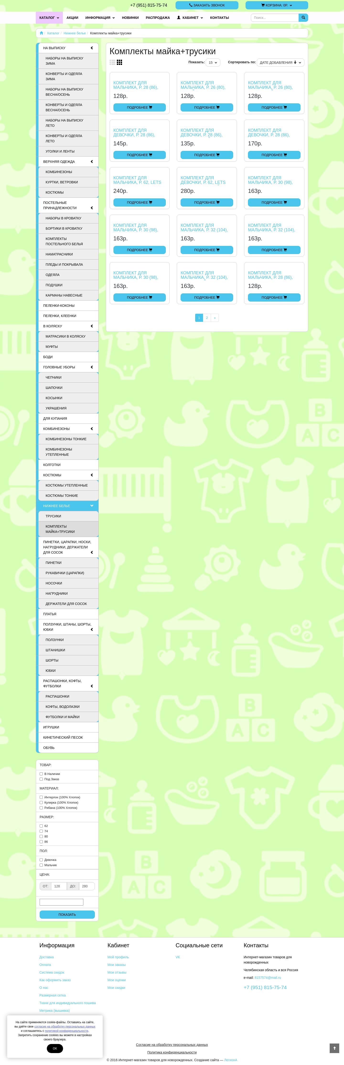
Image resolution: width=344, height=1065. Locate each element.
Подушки (54, 285)
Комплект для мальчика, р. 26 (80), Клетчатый (270, 87)
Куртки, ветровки (62, 182)
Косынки (54, 398)
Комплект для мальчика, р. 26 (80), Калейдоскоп (203, 87)
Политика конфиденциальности (172, 1052)
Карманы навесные (64, 295)
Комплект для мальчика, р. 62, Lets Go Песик (137, 182)
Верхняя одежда (68, 161)
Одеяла (52, 275)
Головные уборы (68, 367)
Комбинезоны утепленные (59, 451)
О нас (43, 988)
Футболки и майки (63, 717)
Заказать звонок (207, 5)
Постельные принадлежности (68, 205)
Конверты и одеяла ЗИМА (64, 76)
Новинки (130, 18)
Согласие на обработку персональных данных (172, 1045)
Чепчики (53, 377)
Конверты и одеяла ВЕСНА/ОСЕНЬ (64, 107)
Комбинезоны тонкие (66, 439)
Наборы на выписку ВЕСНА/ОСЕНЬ (64, 91)
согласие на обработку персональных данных (65, 1026)
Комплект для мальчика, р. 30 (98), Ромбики (135, 277)
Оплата (45, 965)
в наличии (52, 774)
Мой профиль (118, 957)
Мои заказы (117, 965)
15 (213, 62)
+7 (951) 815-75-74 (148, 5)
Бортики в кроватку (64, 228)
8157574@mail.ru (268, 978)
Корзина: (276, 5)
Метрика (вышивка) (54, 1010)
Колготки (51, 465)
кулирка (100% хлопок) (61, 802)
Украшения (56, 408)
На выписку (68, 48)
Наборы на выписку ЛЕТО (64, 122)
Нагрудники (57, 593)
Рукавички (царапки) (65, 573)
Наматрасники (59, 254)
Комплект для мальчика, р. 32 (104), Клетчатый (204, 277)
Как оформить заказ (55, 980)
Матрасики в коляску (66, 336)
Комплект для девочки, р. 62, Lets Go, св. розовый (203, 182)
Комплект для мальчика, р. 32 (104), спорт (204, 230)
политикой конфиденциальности (66, 1031)
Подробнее (139, 107)
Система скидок (51, 972)
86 (46, 841)
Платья (49, 614)
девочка (50, 860)
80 (46, 836)
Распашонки (57, 696)
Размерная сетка (52, 995)
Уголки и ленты (60, 151)
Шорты (52, 660)
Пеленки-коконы (59, 305)
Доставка (46, 957)
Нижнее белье (75, 33)
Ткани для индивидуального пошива (67, 1003)
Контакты (219, 18)
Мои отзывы (117, 972)
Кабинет (190, 18)
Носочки (54, 583)
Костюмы (55, 192)
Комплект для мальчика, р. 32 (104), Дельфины (271, 230)
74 (46, 831)
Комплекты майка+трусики (60, 529)
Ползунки (55, 640)
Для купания (55, 418)
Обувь (48, 748)
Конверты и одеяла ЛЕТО (64, 138)
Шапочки (54, 388)
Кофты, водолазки (63, 707)
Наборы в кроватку (63, 218)
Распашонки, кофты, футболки (68, 684)
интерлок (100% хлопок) (62, 797)
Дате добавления (280, 62)
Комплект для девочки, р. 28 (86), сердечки (134, 135)
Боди (48, 357)
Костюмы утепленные (67, 485)
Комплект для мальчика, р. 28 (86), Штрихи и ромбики (136, 87)
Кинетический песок (63, 737)
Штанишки (55, 650)
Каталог (49, 18)
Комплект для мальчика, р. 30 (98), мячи (135, 230)
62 (46, 826)
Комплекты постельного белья (64, 241)
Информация (100, 18)
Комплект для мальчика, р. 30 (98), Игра (270, 182)
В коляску (68, 326)
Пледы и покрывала (64, 264)
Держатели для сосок (66, 604)
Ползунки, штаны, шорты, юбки (68, 627)
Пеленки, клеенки (59, 316)
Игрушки (51, 727)
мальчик (50, 865)
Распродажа (158, 18)
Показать (67, 915)
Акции (72, 18)
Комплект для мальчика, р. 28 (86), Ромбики (270, 277)
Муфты (52, 347)
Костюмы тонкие (62, 496)
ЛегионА (230, 1060)
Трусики (53, 516)
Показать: (196, 62)
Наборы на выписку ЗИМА (64, 60)
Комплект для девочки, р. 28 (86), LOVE (269, 135)
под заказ (51, 779)
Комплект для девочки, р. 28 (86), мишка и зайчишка (203, 135)
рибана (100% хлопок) (60, 808)
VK (178, 957)
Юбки (51, 671)
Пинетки (53, 563)
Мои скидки (116, 988)
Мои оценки (117, 980)
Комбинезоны (59, 172)
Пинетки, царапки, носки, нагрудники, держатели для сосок (68, 547)
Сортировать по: (242, 62)
